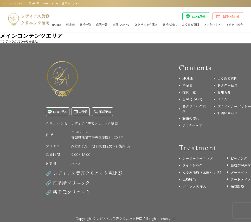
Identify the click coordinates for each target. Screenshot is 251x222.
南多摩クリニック (71, 182)
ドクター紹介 (234, 24)
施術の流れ (170, 24)
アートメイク (239, 179)
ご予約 (81, 111)
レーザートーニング (196, 158)
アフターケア (212, 24)
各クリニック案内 (146, 24)
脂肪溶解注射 (239, 165)
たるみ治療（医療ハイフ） (200, 172)
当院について (121, 24)
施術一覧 (85, 24)
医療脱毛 (187, 179)
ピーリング (237, 158)
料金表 (70, 24)
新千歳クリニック (71, 191)
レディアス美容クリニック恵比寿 (87, 172)
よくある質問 (190, 24)
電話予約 (102, 111)
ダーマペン (237, 172)
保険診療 (235, 186)
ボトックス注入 (192, 186)
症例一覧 (101, 24)
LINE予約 (195, 16)
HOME (56, 24)
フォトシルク (190, 165)
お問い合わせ (228, 16)
